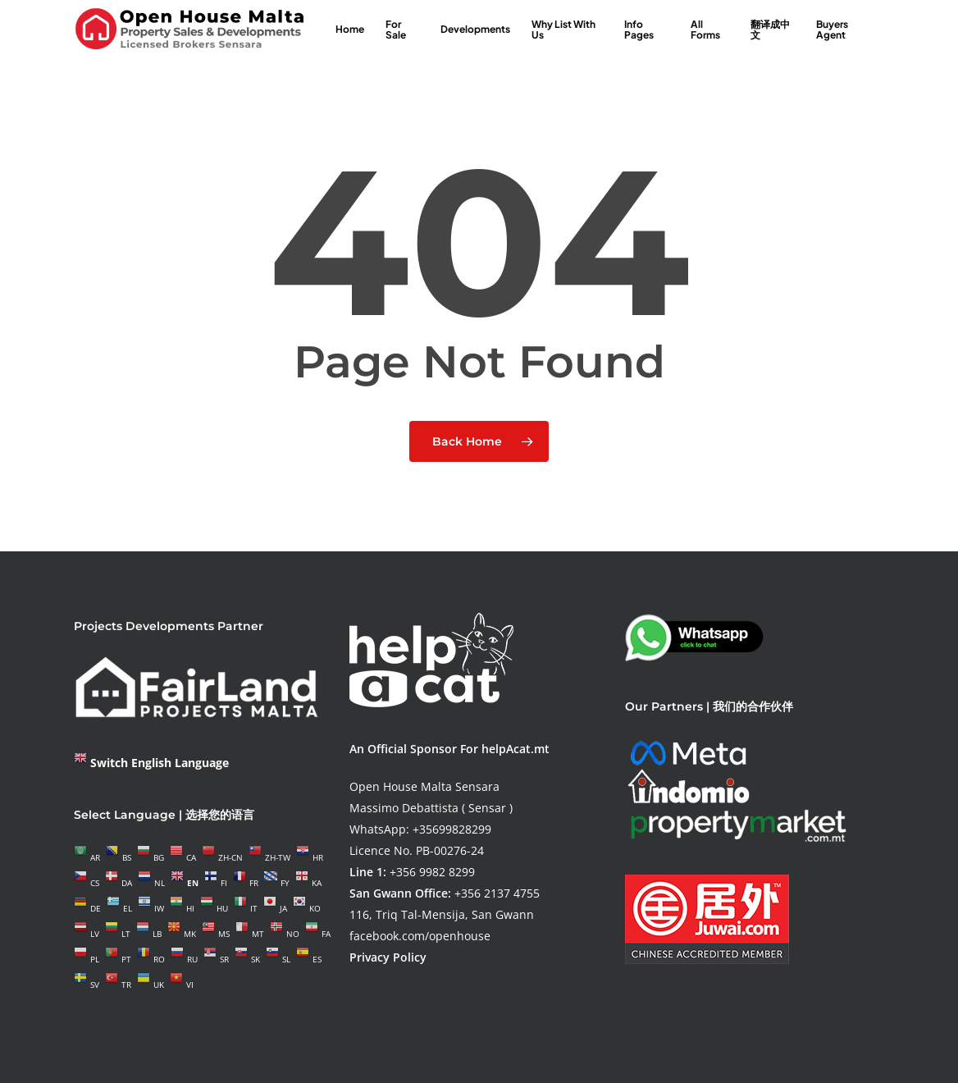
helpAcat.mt (515, 748)
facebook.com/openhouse (419, 936)
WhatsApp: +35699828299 (420, 829)
